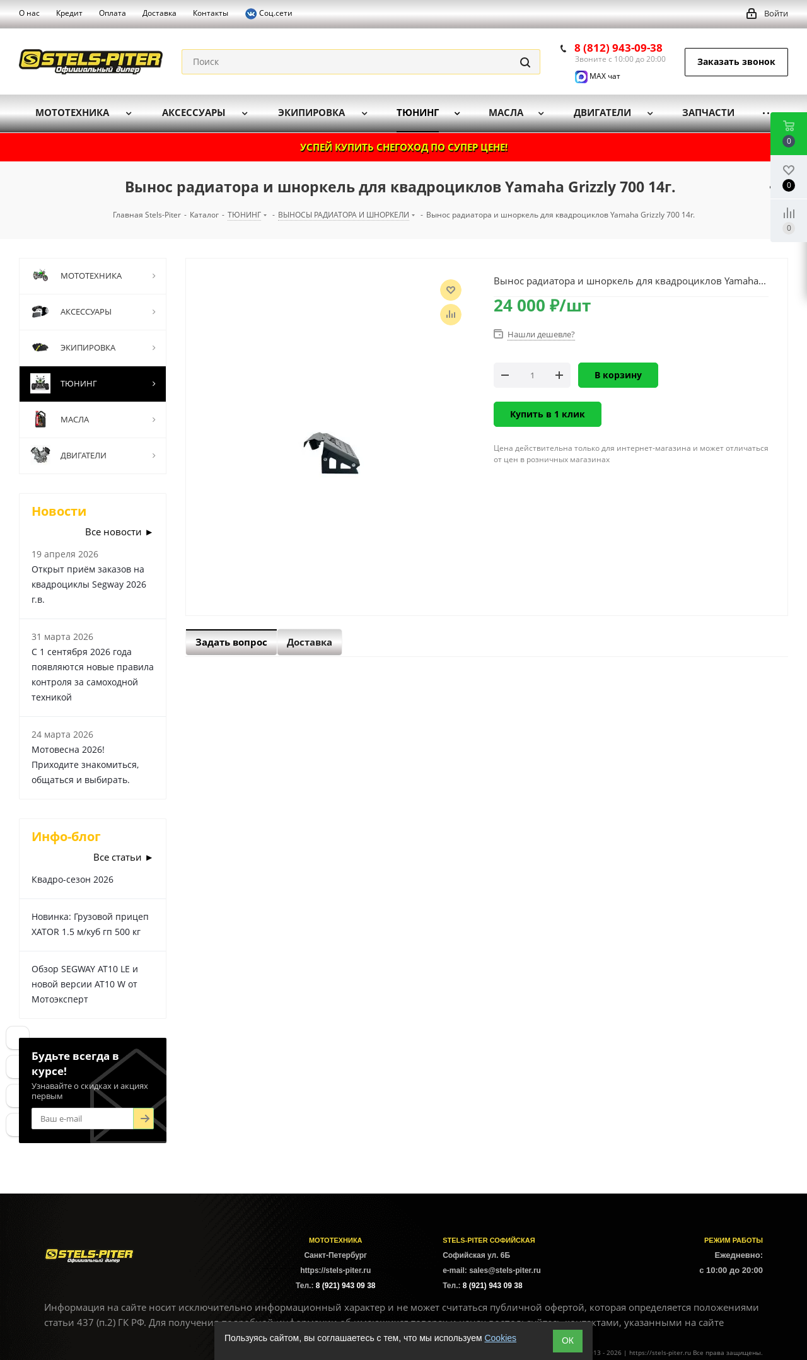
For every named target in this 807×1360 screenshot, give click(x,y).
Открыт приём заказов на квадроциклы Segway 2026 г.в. (89, 584)
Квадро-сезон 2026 (72, 879)
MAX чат (597, 76)
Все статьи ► (123, 857)
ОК (568, 1340)
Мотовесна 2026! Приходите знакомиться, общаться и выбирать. (85, 764)
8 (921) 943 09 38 (346, 1285)
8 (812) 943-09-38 (618, 47)
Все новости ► (119, 531)
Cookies (500, 1338)
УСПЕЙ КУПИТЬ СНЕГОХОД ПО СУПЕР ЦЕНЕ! (404, 147)
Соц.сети (269, 14)
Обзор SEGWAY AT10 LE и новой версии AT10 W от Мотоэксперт (85, 984)
